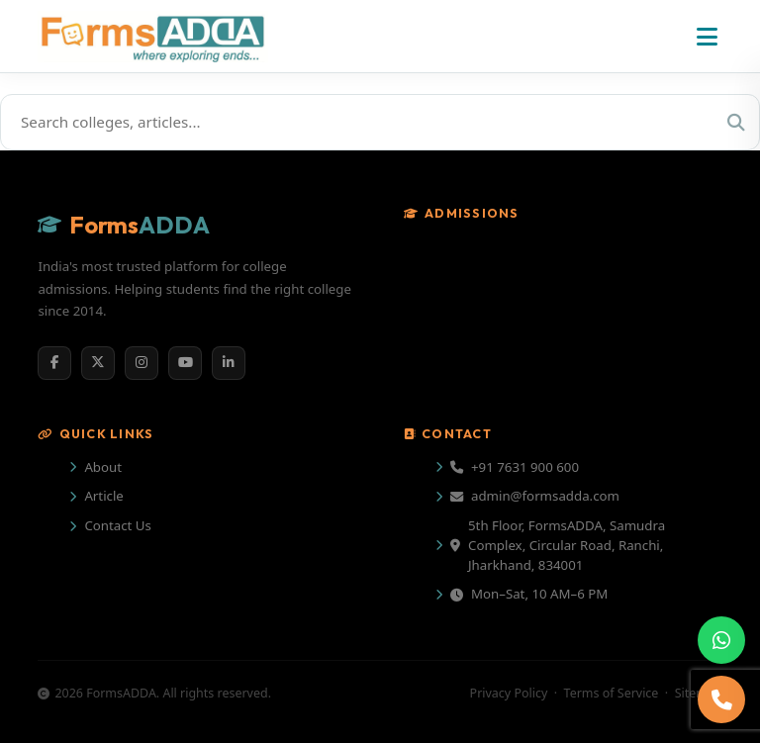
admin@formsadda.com (534, 496)
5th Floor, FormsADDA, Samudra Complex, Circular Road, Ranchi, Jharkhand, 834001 (557, 545)
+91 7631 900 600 (514, 467)
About (103, 467)
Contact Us (117, 525)
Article (103, 496)
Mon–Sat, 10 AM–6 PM (529, 594)
